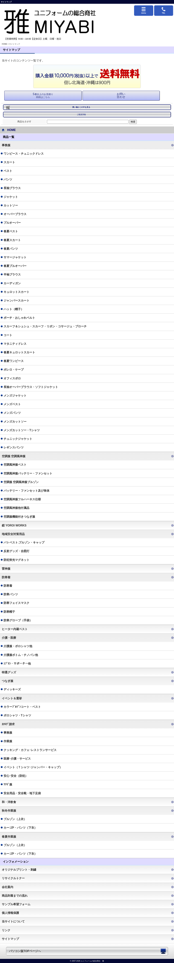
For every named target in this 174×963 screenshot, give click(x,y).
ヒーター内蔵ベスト (15, 629)
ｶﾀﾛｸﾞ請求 (8, 724)
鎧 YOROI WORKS (14, 525)
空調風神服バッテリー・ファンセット (28, 473)
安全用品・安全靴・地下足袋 (22, 793)
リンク (6, 930)
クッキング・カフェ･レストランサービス (30, 750)
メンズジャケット (15, 395)
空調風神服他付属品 (16, 507)
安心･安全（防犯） (16, 775)
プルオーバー (12, 222)
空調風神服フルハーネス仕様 (22, 499)
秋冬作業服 (9, 810)
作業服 (8, 741)
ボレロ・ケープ (14, 369)
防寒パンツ (11, 594)
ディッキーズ (12, 689)
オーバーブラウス (15, 214)
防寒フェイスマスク (16, 602)
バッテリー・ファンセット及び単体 (26, 490)
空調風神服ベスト (15, 464)
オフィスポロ (12, 378)
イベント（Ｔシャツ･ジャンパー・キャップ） (33, 767)
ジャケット (11, 196)
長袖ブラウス (12, 188)
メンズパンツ (12, 412)
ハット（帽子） (14, 309)
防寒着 (6, 577)
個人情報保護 (10, 912)
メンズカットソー (15, 421)
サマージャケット (15, 257)
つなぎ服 (7, 680)
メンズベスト (12, 404)
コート (8, 335)
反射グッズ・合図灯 (16, 551)
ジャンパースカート (16, 300)
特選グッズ (9, 672)
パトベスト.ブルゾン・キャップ (24, 542)
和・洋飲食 (9, 802)
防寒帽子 (9, 611)
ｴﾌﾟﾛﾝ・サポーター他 (17, 663)
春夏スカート (12, 240)
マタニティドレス (15, 343)
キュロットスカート (16, 291)
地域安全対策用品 (13, 534)
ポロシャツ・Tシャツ (17, 715)
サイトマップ (10, 938)
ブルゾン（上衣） (15, 819)
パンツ (8, 179)
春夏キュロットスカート (19, 352)
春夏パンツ (11, 248)
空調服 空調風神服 (13, 456)
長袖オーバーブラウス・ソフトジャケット (31, 387)
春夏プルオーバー (15, 265)
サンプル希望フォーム (16, 904)
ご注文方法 (81, 115)
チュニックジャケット (18, 438)
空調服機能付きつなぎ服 (19, 516)
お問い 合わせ (121, 95)
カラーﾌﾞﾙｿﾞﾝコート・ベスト (22, 706)
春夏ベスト (11, 231)
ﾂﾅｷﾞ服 (8, 784)
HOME (4, 44)
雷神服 (6, 568)
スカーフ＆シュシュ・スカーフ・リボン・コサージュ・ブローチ (45, 326)
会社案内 (7, 887)
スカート (9, 162)
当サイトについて (13, 921)
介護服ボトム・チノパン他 (21, 654)
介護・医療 (9, 637)
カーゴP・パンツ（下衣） (20, 827)
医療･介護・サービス (17, 758)
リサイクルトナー (13, 878)
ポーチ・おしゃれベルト (19, 317)
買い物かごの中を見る (81, 107)
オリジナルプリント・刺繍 (19, 869)
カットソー (11, 205)
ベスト (8, 170)
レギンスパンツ (14, 447)
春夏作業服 (9, 836)
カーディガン (12, 283)
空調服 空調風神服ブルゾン (21, 482)
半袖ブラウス (12, 274)
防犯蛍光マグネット (16, 559)
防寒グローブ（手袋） (18, 620)
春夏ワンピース (14, 360)
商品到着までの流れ (15, 895)
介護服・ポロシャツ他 (18, 646)
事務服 (6, 145)
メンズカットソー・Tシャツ (22, 430)
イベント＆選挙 (12, 698)
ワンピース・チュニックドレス (24, 153)
